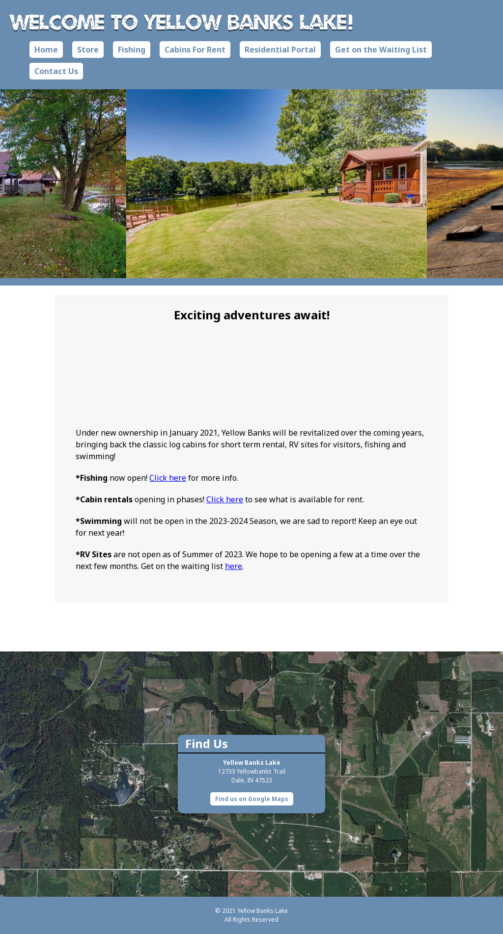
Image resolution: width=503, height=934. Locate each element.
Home (46, 49)
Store (88, 49)
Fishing (131, 49)
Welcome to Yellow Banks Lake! (182, 21)
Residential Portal (280, 49)
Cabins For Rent (195, 49)
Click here (167, 477)
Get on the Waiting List (381, 49)
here (233, 566)
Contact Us (56, 71)
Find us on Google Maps (251, 799)
